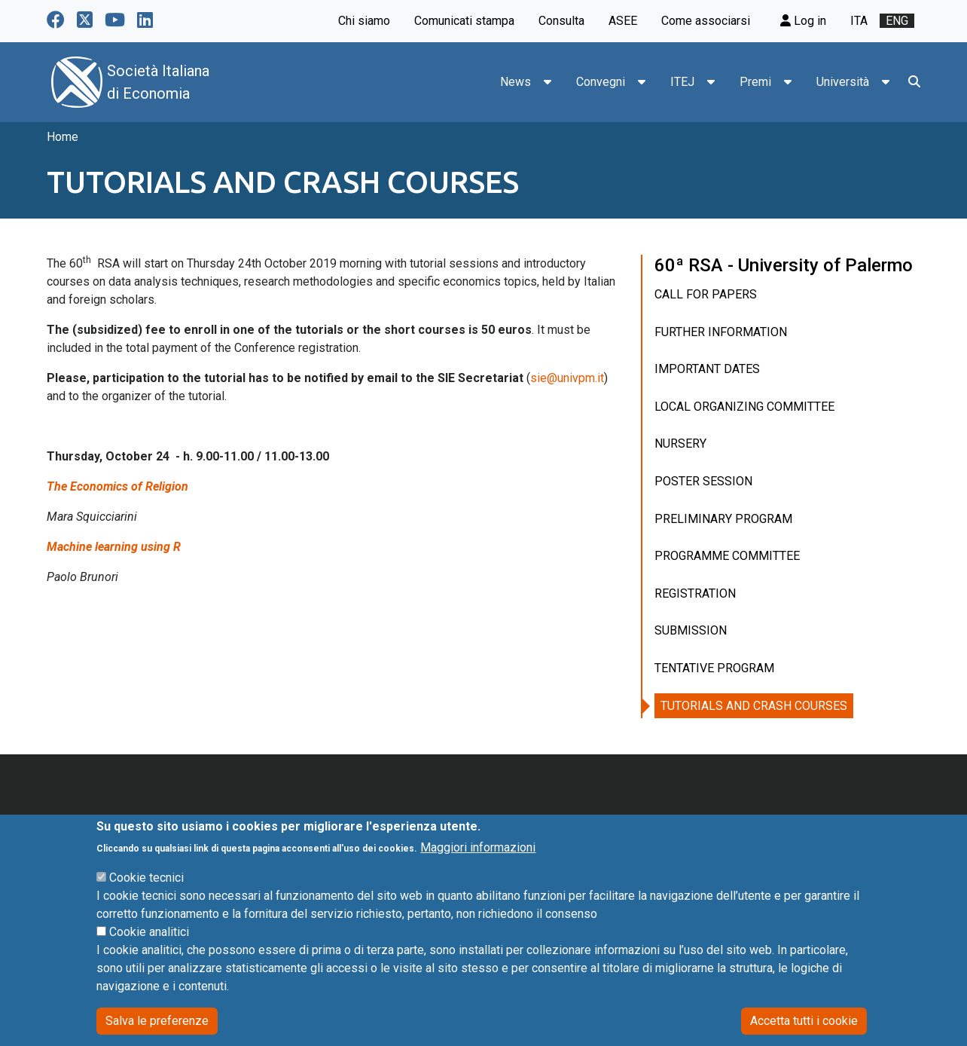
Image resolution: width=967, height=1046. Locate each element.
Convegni (600, 82)
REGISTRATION (695, 593)
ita (859, 21)
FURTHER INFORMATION (720, 332)
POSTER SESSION (703, 481)
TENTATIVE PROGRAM (714, 668)
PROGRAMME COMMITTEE (727, 556)
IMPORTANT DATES (707, 369)
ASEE (623, 21)
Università (842, 82)
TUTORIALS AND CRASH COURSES (753, 706)
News (515, 82)
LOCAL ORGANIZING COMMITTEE (744, 406)
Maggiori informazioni (477, 869)
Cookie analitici (149, 954)
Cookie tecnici (146, 899)
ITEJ (682, 82)
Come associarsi (705, 21)
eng (897, 21)
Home (62, 137)
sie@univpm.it (567, 378)
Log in (803, 21)
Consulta (561, 21)
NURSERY (680, 443)
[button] (547, 82)
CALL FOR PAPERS (705, 294)
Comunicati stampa (464, 21)
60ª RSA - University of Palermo (783, 265)
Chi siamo (364, 21)
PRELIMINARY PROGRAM (723, 519)
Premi (755, 82)
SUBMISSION (690, 630)
